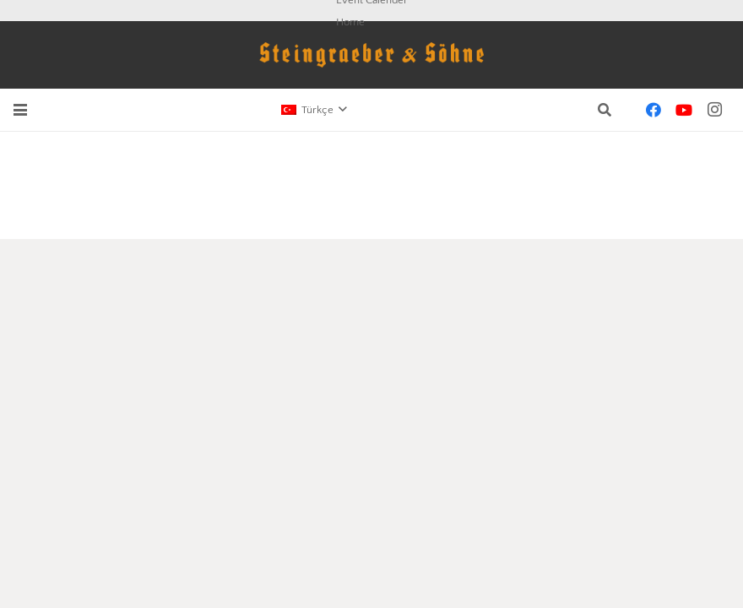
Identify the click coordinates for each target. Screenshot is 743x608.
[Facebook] (653, 110)
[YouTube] (684, 110)
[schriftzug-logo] (372, 55)
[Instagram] (714, 110)
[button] (20, 110)
